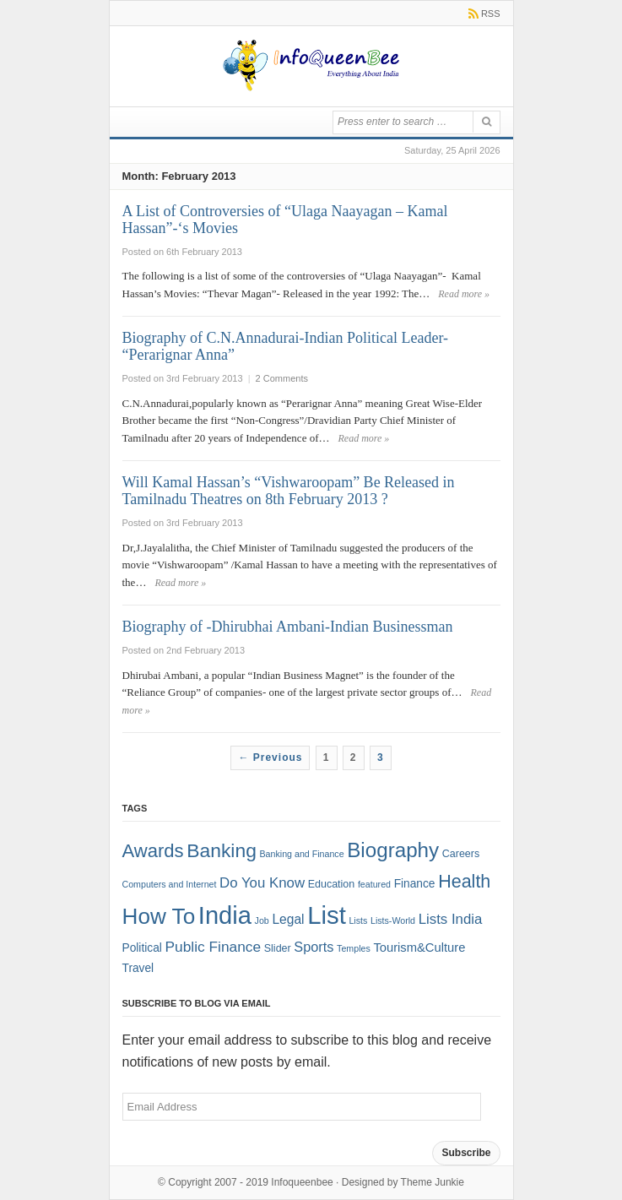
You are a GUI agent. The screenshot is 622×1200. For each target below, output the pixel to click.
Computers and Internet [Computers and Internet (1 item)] (169, 884)
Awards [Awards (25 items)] (153, 850)
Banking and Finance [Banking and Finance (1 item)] (301, 854)
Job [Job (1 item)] (262, 920)
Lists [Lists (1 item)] (358, 920)
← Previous (270, 757)
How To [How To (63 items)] (159, 916)
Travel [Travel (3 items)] (138, 968)
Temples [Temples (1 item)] (353, 948)
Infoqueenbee (302, 1182)
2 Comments (282, 378)
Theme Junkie (432, 1182)
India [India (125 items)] (225, 915)
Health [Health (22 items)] (464, 881)
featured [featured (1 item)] (374, 884)
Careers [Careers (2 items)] (460, 854)
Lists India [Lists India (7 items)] (451, 919)
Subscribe (465, 1153)
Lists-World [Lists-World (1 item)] (392, 920)
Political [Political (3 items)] (142, 948)
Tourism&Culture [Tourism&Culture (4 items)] (419, 947)
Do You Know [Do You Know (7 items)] (262, 883)
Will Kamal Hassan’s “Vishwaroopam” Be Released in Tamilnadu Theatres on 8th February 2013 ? (288, 491)
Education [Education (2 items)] (331, 884)
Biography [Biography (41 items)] (393, 850)
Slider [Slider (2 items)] (277, 948)
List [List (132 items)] (326, 915)
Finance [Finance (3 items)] (414, 883)
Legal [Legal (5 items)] (288, 919)
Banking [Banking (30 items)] (222, 850)
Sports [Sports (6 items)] (313, 946)
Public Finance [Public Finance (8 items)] (213, 946)
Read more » (463, 294)
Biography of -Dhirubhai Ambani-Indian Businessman (287, 626)
